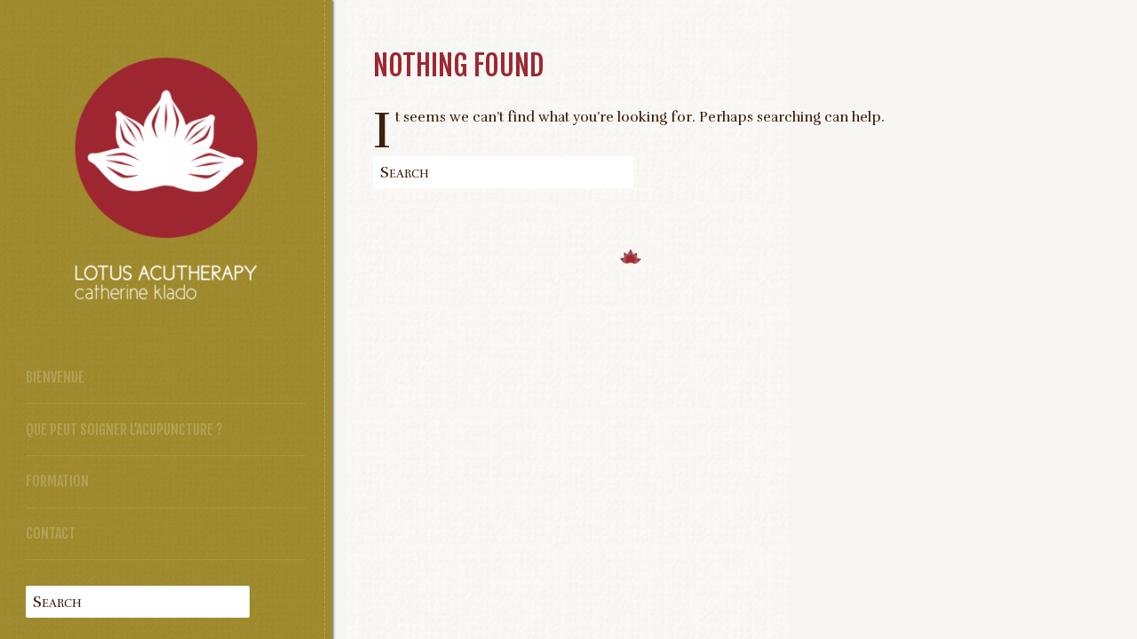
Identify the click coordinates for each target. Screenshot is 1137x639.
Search (57, 601)
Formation (57, 481)
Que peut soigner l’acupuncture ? (124, 429)
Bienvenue (55, 377)
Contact (51, 533)
